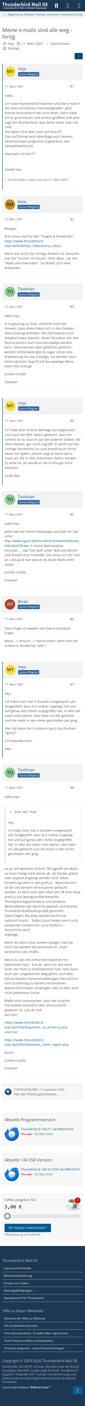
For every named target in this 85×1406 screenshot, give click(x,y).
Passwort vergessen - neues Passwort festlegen (34, 1348)
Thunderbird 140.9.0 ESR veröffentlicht (50, 1169)
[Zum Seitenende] (78, 1390)
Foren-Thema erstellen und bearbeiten (28, 1341)
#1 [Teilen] (72, 86)
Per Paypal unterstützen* (28, 1228)
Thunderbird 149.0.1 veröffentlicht (47, 1129)
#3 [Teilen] (72, 306)
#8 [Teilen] (72, 787)
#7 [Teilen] (72, 684)
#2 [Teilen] (72, 219)
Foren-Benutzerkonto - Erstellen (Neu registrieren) (36, 1333)
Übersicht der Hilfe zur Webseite (24, 1318)
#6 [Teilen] (72, 619)
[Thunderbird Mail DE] (25, 5)
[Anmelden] (67, 5)
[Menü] (79, 5)
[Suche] (56, 5)
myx (11, 43)
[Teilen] (79, 56)
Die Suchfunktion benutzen (21, 1326)
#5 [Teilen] (72, 514)
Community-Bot (26, 1089)
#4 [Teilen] (72, 420)
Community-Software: (26, 1387)
